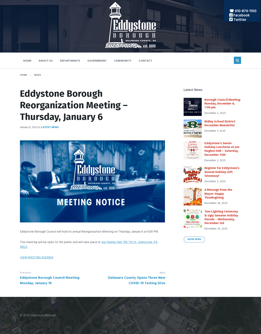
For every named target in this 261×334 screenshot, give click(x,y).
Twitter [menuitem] (239, 20)
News (37, 75)
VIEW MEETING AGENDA (36, 257)
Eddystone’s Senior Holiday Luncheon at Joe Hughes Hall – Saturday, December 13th (221, 149)
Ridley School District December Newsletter (219, 123)
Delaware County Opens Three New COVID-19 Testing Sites (136, 280)
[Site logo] (130, 47)
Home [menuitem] (27, 61)
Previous (25, 272)
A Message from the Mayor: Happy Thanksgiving (218, 193)
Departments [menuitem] (70, 61)
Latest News (50, 127)
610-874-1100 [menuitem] (245, 11)
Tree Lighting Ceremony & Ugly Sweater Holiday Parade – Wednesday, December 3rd (221, 217)
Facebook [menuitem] (241, 15)
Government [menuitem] (97, 61)
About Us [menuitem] (46, 61)
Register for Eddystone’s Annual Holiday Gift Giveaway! (221, 172)
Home (23, 75)
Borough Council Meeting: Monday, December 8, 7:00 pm (222, 103)
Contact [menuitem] (145, 61)
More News (194, 239)
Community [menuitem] (123, 61)
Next (162, 272)
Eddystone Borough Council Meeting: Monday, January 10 (50, 280)
